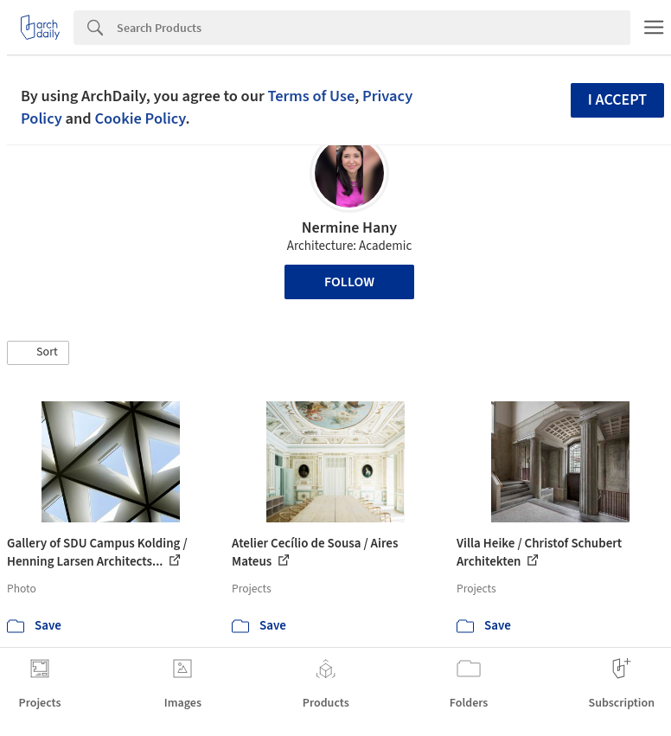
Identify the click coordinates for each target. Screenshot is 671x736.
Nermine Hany (350, 228)
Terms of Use (311, 96)
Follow (349, 281)
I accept (617, 100)
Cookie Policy (139, 118)
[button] (38, 353)
